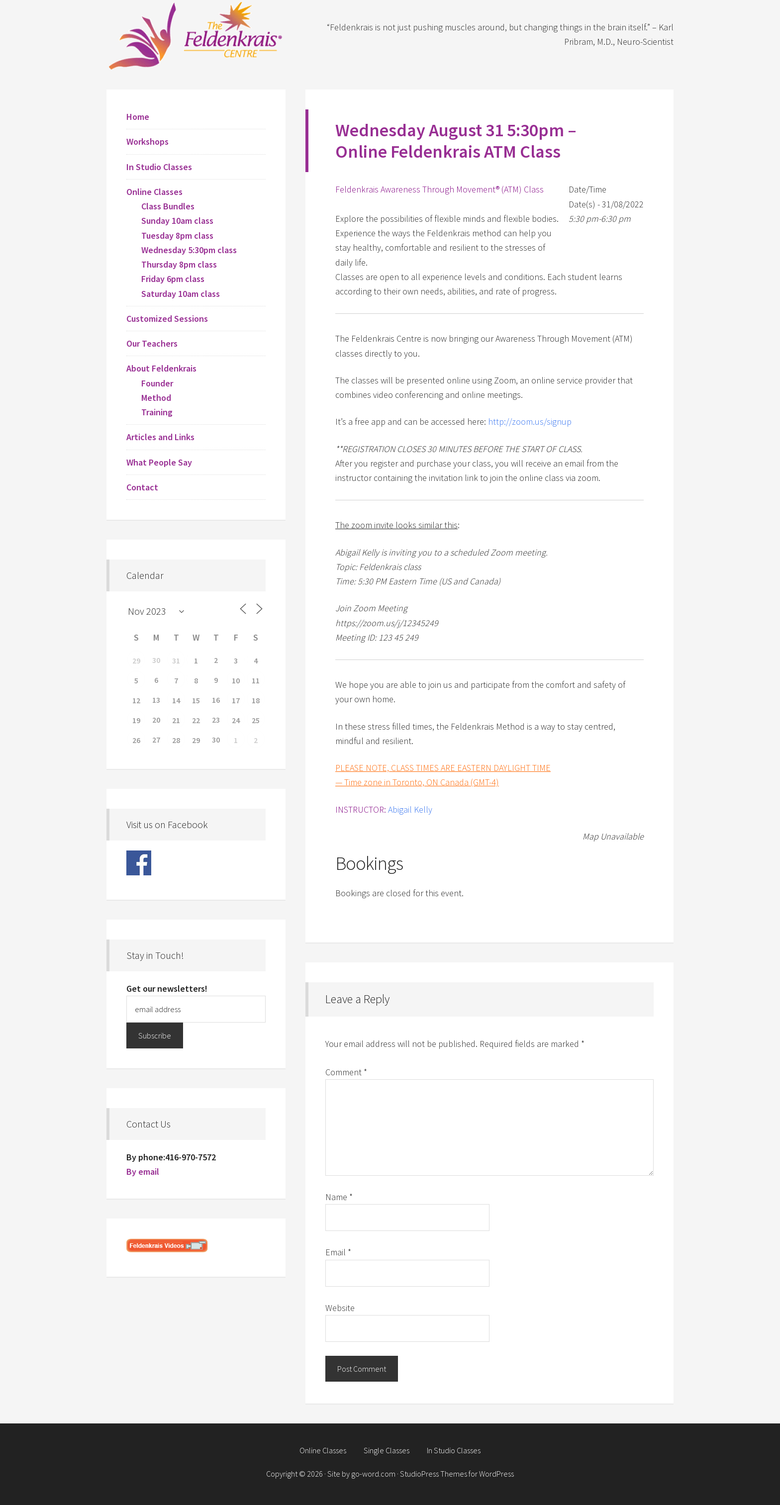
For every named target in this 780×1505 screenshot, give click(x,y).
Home (137, 116)
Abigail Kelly (410, 809)
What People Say (159, 462)
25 (256, 720)
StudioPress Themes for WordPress (457, 1474)
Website (340, 1308)
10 (236, 680)
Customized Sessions (167, 318)
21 (176, 720)
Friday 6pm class (172, 278)
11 (256, 680)
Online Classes (154, 191)
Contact (142, 487)
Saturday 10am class (180, 293)
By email (142, 1171)
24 (236, 720)
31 (176, 660)
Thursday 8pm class (179, 264)
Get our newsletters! (166, 988)
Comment (346, 1072)
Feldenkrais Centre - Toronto (196, 35)
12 (136, 700)
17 (236, 700)
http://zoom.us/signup (530, 421)
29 (136, 660)
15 (196, 700)
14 (176, 700)
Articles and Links (160, 437)
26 (136, 740)
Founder (157, 383)
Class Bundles (168, 206)
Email (338, 1252)
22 (196, 720)
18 (256, 700)
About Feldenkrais (161, 368)
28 (176, 740)
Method (156, 397)
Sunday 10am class (177, 220)
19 (136, 720)
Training (157, 412)
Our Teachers (152, 343)
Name (339, 1197)
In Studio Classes (159, 167)
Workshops (147, 141)
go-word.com (373, 1474)
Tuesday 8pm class (177, 235)
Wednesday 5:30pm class (189, 250)
